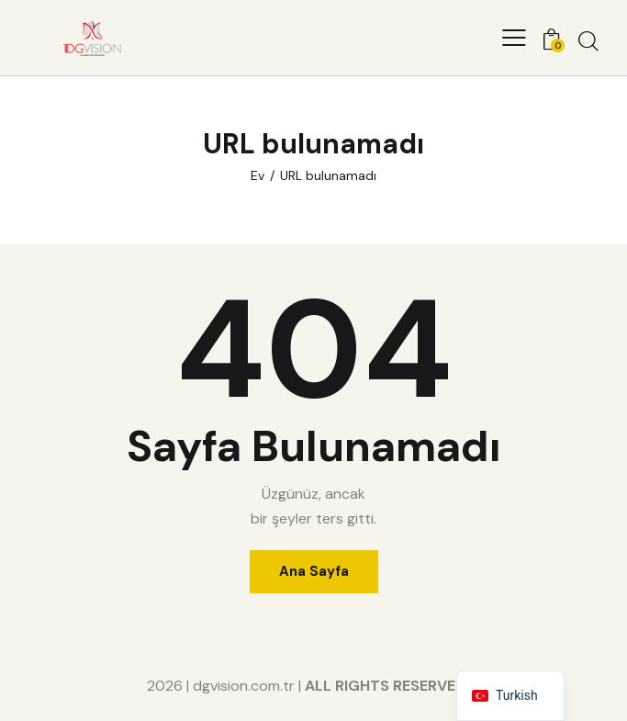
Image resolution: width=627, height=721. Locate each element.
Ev (257, 175)
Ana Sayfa (314, 571)
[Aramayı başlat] (588, 40)
